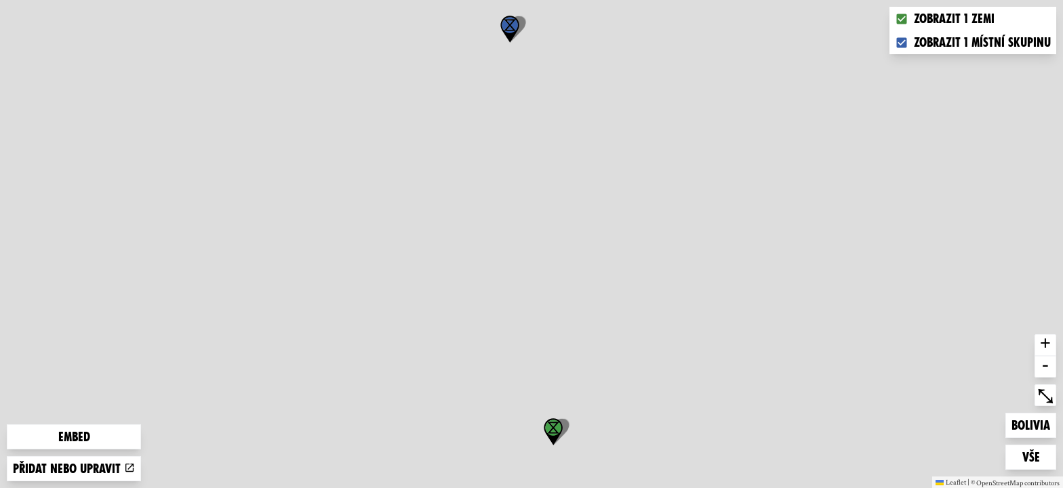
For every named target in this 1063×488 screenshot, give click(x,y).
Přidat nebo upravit (74, 469)
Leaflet (951, 482)
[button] (510, 29)
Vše (1039, 455)
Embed (74, 437)
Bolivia (1033, 423)
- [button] (1045, 367)
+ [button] (1045, 345)
